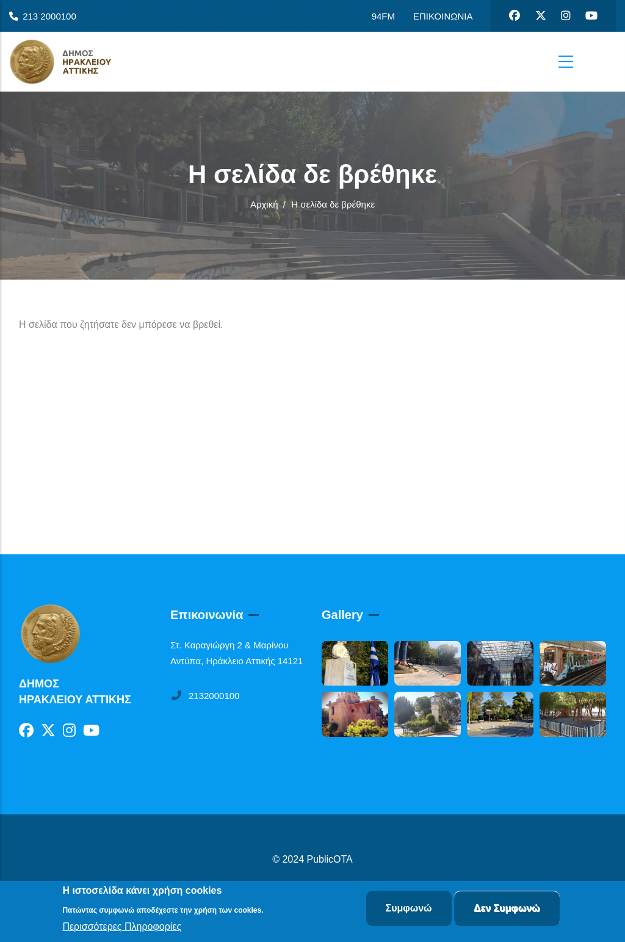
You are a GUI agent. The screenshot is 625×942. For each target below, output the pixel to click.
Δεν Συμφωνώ (507, 909)
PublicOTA (330, 859)
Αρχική (264, 204)
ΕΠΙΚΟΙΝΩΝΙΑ (442, 16)
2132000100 (204, 695)
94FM (383, 16)
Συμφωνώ (409, 909)
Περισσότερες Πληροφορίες (121, 927)
